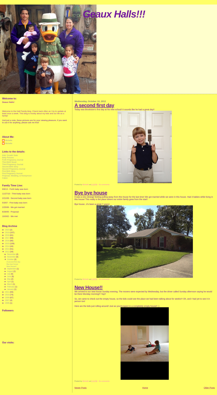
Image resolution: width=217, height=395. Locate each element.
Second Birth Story (10, 166)
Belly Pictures (8, 157)
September (12, 269)
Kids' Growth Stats (10, 155)
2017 (7, 238)
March (10, 284)
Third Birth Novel (9, 162)
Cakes (5, 178)
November (11, 257)
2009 (7, 297)
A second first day (94, 105)
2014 (7, 246)
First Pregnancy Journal (12, 173)
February (11, 287)
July (9, 274)
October (10, 259)
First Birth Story (8, 171)
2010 (7, 295)
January (10, 289)
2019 (7, 232)
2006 (7, 303)
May (9, 279)
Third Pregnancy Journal (12, 164)
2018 (7, 235)
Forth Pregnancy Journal (12, 160)
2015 (7, 243)
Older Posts (209, 388)
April (9, 282)
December (11, 254)
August (10, 271)
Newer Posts (80, 388)
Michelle (8, 140)
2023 (7, 230)
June (9, 276)
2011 (7, 292)
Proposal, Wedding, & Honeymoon (17, 176)
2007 (7, 300)
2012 (7, 251)
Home (145, 388)
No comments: (104, 184)
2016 (7, 240)
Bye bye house (90, 193)
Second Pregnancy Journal (13, 169)
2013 (7, 249)
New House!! (88, 287)
